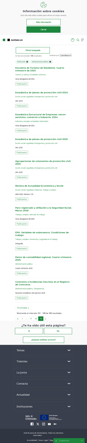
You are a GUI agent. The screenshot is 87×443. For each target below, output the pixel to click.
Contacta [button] (22, 383)
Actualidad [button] (23, 394)
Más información (43, 22)
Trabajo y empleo (49, 190)
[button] (72, 40)
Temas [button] (20, 350)
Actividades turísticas (38, 74)
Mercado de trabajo (37, 214)
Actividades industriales (39, 121)
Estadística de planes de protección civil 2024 (41, 93)
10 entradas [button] (24, 308)
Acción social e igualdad (24, 96)
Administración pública (23, 264)
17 (31, 319)
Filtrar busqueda (33, 50)
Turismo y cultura (22, 74)
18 (36, 319)
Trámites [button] (22, 361)
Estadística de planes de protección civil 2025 (41, 139)
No (58, 331)
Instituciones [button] (24, 406)
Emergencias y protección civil (45, 96)
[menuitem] (32, 424)
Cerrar (43, 29)
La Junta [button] (22, 372)
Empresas (38, 190)
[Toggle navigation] (26, 39)
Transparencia (38, 288)
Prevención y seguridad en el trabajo (43, 239)
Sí (29, 331)
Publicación (22, 84)
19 (41, 319)
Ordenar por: (54, 55)
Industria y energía (22, 121)
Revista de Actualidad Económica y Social (39, 186)
